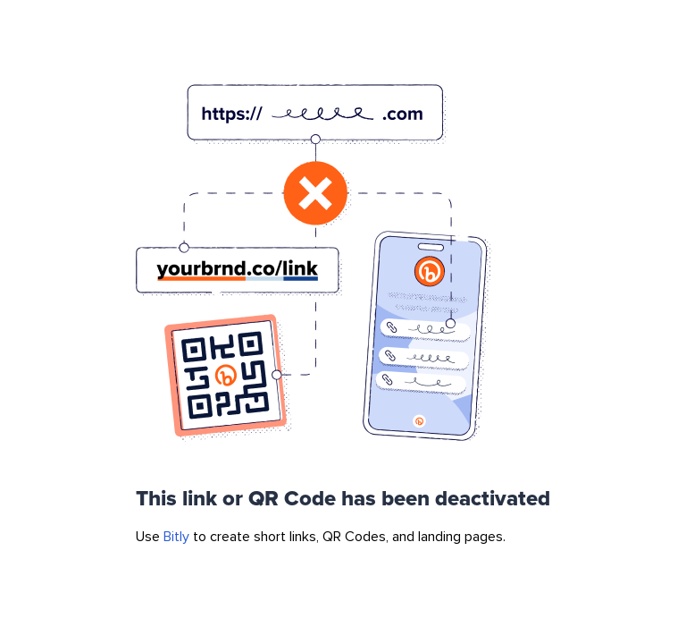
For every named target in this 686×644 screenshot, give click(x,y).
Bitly (176, 537)
